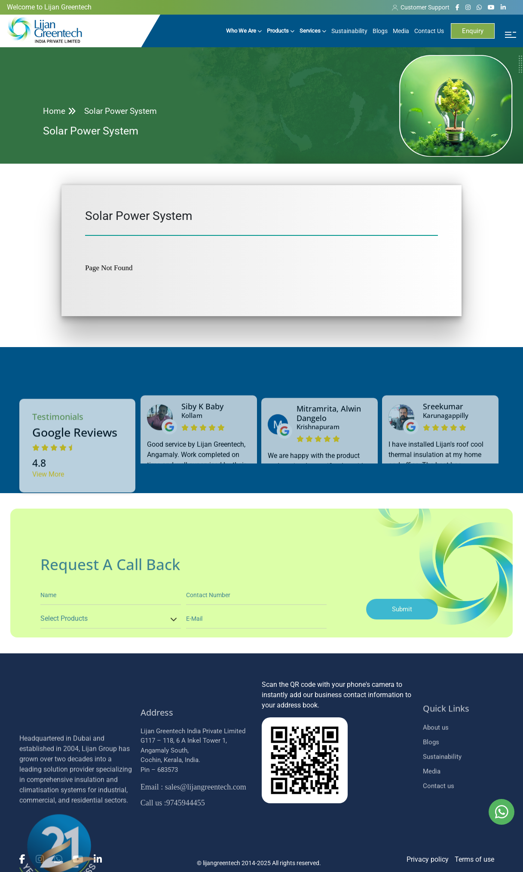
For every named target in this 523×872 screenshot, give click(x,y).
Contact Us (429, 30)
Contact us (438, 833)
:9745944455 (173, 858)
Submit (402, 651)
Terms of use (474, 859)
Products (280, 30)
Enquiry (472, 31)
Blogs (380, 30)
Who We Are (244, 30)
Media (401, 30)
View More (48, 525)
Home (54, 111)
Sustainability (349, 30)
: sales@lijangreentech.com (193, 842)
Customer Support (421, 7)
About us (436, 775)
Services (313, 30)
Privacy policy (428, 859)
